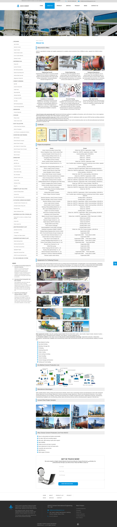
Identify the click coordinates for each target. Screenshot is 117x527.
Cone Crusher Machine (18, 55)
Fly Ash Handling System (20, 258)
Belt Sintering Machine (18, 69)
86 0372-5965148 (72, 1)
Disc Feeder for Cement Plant (20, 146)
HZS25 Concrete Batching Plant (20, 255)
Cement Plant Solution (19, 188)
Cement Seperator (17, 112)
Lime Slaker (16, 232)
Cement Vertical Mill (18, 86)
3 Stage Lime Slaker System (19, 235)
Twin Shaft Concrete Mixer (19, 246)
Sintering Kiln (17, 61)
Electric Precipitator (18, 129)
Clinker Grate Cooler (18, 120)
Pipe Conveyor (17, 154)
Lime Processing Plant (19, 227)
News (85, 5)
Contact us (94, 5)
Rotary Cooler (16, 117)
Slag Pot (15, 185)
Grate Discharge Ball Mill (19, 106)
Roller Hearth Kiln (17, 224)
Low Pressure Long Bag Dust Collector (21, 132)
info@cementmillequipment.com (88, 1)
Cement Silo (16, 194)
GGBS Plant (16, 89)
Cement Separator (80, 514)
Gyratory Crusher (17, 58)
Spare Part (16, 157)
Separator (16, 109)
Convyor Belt (16, 180)
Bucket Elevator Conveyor (19, 140)
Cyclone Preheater (17, 66)
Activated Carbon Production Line (20, 202)
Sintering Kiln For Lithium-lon (21, 214)
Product (59, 5)
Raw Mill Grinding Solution (19, 197)
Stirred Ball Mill (17, 92)
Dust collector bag (17, 171)
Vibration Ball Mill (17, 95)
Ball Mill (15, 83)
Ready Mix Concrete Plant (19, 252)
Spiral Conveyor (17, 151)
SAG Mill (15, 100)
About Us (50, 5)
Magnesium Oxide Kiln (18, 78)
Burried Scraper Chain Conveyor (20, 149)
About (51, 495)
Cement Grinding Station (19, 191)
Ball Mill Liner (16, 163)
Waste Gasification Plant (19, 211)
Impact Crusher (17, 49)
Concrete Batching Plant (20, 238)
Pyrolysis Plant (17, 208)
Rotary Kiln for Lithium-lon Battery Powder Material (22, 218)
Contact (59, 497)
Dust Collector (17, 123)
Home (41, 5)
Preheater (78, 510)
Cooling (15, 115)
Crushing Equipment (81, 508)
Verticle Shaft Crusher (18, 52)
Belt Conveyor (16, 137)
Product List (59, 495)
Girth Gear (16, 160)
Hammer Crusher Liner (18, 177)
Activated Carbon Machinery (21, 200)
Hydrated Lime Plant (18, 229)
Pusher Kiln (16, 221)
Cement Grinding (17, 81)
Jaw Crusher (16, 44)
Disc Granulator (17, 174)
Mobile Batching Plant (18, 241)
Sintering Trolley (17, 183)
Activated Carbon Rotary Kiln (19, 205)
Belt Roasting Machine (18, 103)
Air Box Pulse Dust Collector (19, 126)
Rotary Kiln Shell (17, 168)
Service (68, 5)
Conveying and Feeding (19, 135)
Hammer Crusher (17, 47)
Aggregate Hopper (17, 249)
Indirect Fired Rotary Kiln (19, 72)
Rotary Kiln (16, 64)
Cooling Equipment (80, 515)
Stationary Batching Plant (19, 243)
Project (77, 5)
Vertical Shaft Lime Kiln (18, 75)
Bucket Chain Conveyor (18, 143)
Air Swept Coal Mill (17, 98)
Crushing (15, 41)
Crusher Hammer (17, 166)
